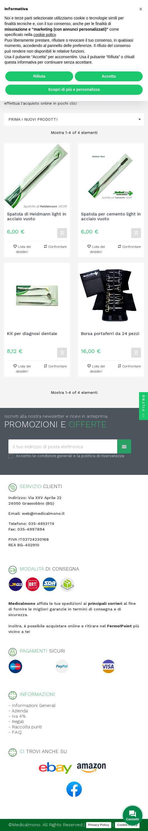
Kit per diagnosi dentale (32, 333)
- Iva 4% (17, 716)
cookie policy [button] (45, 34)
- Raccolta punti (25, 726)
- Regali (16, 721)
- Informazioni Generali (31, 705)
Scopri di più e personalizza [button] (74, 89)
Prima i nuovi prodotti (76, 119)
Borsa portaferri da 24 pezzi (110, 333)
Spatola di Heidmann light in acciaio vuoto (36, 216)
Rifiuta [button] (39, 76)
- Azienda (18, 710)
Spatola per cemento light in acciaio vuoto (111, 216)
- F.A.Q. (15, 732)
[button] (140, 9)
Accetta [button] (109, 76)
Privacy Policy (98, 824)
